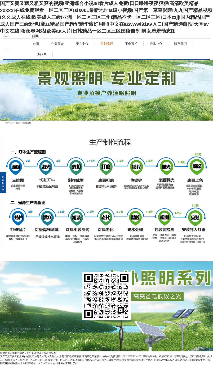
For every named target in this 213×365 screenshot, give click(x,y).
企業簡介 (57, 43)
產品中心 (82, 43)
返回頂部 (7, 346)
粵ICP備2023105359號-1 (97, 349)
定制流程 (106, 43)
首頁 (36, 43)
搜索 (36, 36)
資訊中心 (156, 43)
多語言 (42, 54)
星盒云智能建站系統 (135, 349)
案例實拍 (131, 43)
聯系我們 (180, 43)
